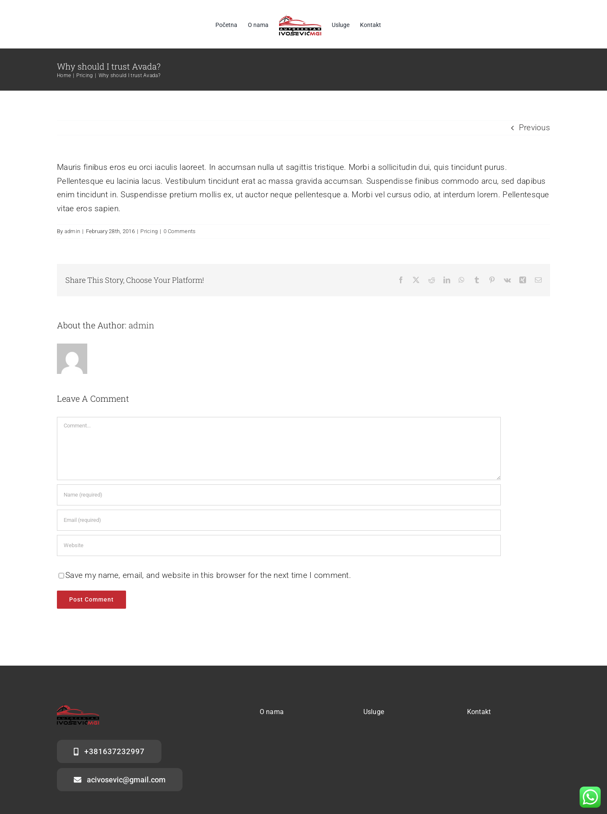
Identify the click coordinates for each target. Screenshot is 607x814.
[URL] (279, 545)
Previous (534, 127)
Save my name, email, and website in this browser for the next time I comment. (208, 575)
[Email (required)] (279, 520)
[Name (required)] (279, 494)
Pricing (149, 231)
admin (72, 231)
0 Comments (180, 231)
